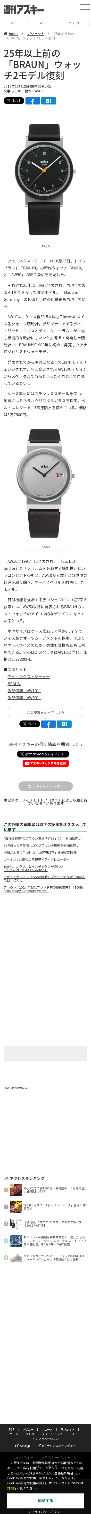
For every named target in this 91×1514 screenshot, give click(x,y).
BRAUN (14, 683)
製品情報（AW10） (24, 690)
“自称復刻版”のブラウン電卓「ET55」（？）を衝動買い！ (44, 838)
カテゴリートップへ (45, 786)
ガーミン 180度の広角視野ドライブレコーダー (36, 859)
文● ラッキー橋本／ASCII (23, 91)
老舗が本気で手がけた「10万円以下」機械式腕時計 (40, 852)
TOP (15, 23)
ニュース (75, 23)
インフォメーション (46, 1438)
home (11, 33)
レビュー (45, 23)
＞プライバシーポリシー (45, 1512)
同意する (45, 1501)
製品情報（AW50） (24, 697)
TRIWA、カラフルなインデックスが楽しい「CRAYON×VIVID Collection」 (33, 868)
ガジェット (35, 33)
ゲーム (13, 1434)
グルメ (30, 1434)
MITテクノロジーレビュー (57, 1445)
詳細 (10, 1488)
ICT (72, 1434)
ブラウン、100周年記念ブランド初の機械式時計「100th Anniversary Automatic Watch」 (43, 889)
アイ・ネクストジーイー (29, 676)
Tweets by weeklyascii (16, 1087)
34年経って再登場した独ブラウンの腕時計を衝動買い (41, 845)
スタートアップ (52, 1434)
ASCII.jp (22, 1445)
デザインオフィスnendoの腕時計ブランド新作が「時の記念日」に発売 (44, 878)
